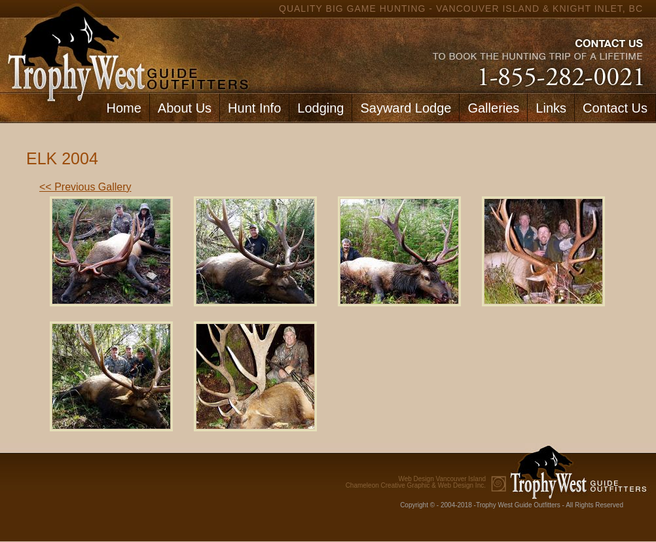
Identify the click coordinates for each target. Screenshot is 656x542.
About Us (184, 108)
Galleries (493, 108)
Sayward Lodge (405, 108)
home (125, 46)
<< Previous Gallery (85, 186)
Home (123, 108)
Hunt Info (254, 108)
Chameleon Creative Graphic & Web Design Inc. (416, 482)
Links (551, 108)
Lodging (320, 108)
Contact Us (615, 108)
